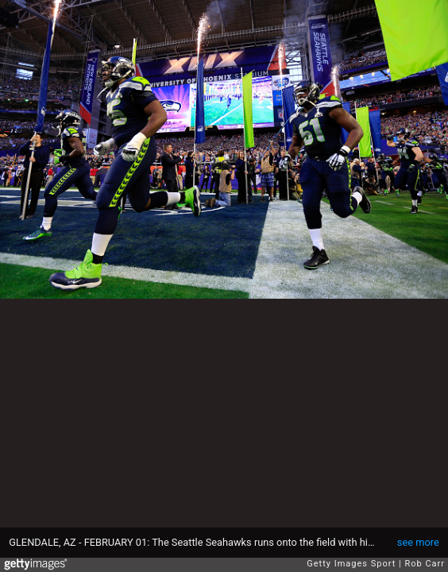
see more (418, 542)
